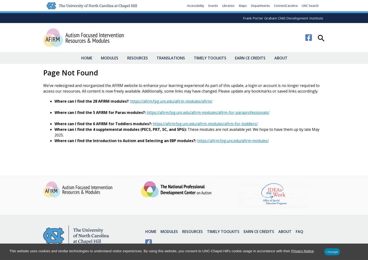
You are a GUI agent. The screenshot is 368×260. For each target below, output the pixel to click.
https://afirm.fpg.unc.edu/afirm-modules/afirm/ (171, 101)
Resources (140, 58)
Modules (114, 58)
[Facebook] (308, 37)
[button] (321, 39)
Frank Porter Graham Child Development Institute (283, 18)
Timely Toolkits (209, 58)
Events (213, 6)
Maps (243, 6)
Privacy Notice (302, 251)
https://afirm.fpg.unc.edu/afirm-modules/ (233, 140)
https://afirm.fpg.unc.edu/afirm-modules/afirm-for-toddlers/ (205, 123)
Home (92, 58)
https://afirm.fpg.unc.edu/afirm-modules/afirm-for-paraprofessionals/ (208, 112)
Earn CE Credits (247, 58)
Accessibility (195, 6)
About (276, 58)
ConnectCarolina (286, 6)
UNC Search (310, 6)
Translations (171, 58)
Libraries (228, 6)
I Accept (332, 252)
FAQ (296, 231)
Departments (260, 6)
